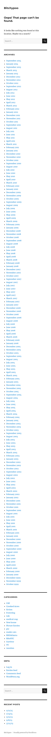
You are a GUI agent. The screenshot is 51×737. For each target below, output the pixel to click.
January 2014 (12, 64)
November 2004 (13, 388)
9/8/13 (9, 720)
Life (8, 616)
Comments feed (13, 673)
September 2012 (13, 86)
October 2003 (12, 430)
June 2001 (10, 520)
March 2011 (11, 144)
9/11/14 (9, 710)
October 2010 (12, 160)
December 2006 (13, 308)
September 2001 (13, 510)
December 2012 (13, 77)
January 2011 (12, 150)
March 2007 (11, 298)
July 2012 (10, 93)
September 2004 (13, 395)
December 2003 (13, 423)
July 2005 (10, 362)
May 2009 (10, 215)
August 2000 (12, 552)
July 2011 (10, 131)
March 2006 (11, 337)
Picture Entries (13, 625)
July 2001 (10, 517)
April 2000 (11, 565)
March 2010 (11, 183)
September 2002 (13, 472)
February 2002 (13, 494)
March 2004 (11, 414)
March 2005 (11, 375)
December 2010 (13, 154)
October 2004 (12, 391)
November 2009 (13, 195)
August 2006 (12, 321)
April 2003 (11, 449)
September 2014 (13, 61)
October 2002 (12, 468)
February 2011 (12, 147)
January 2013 (12, 73)
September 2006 (14, 317)
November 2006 (13, 311)
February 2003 (12, 456)
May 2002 (10, 484)
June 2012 (10, 96)
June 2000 (10, 558)
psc (7, 629)
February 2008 (13, 263)
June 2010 (10, 173)
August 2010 (11, 167)
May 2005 (10, 369)
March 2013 (11, 70)
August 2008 (12, 244)
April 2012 (10, 102)
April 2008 (11, 256)
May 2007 (10, 292)
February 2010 (12, 186)
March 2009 (11, 221)
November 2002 (13, 465)
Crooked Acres (12, 606)
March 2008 (11, 260)
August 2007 (12, 282)
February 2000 (13, 571)
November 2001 (13, 504)
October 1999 (12, 584)
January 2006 (12, 343)
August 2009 (12, 205)
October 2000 (12, 546)
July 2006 (10, 324)
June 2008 (10, 250)
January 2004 (12, 420)
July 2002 (10, 478)
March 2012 (11, 105)
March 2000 (11, 568)
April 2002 (11, 488)
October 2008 (12, 237)
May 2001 (10, 523)
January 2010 (12, 189)
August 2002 (12, 475)
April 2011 (10, 141)
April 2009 (11, 218)
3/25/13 (9, 723)
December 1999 (13, 578)
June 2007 (10, 289)
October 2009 (12, 199)
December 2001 (13, 501)
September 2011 (13, 125)
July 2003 (10, 440)
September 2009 (14, 202)
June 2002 (10, 481)
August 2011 (11, 128)
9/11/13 (9, 717)
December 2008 (13, 231)
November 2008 (13, 234)
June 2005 (10, 366)
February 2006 (13, 340)
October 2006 (12, 314)
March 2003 (11, 452)
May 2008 (10, 253)
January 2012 (12, 112)
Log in (9, 667)
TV (7, 645)
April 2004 (11, 411)
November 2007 (13, 273)
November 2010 (13, 157)
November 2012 (13, 80)
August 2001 (11, 513)
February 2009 (13, 224)
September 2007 (13, 279)
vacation (10, 648)
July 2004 (10, 401)
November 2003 (13, 427)
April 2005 (11, 372)
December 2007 (13, 269)
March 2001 (11, 529)
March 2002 (11, 491)
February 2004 (13, 417)
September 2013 (13, 67)
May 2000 (10, 562)
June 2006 (11, 327)
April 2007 (11, 295)
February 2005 (13, 379)
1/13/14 (9, 714)
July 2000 (10, 555)
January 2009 (12, 228)
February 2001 (12, 533)
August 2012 (11, 89)
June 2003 (10, 443)
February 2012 (12, 109)
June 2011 (10, 134)
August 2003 (12, 436)
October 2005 (12, 353)
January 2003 (12, 459)
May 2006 (10, 330)
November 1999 (13, 581)
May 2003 (10, 446)
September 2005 (13, 356)
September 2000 (13, 549)
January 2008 (12, 266)
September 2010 (13, 163)
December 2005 (13, 346)
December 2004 (13, 385)
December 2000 (13, 539)
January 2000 (12, 574)
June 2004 (10, 404)
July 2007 (10, 285)
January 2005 (12, 382)
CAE (8, 603)
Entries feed (11, 670)
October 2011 (12, 122)
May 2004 (10, 407)
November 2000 (13, 542)
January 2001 (12, 536)
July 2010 (10, 170)
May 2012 (10, 99)
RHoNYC (10, 638)
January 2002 (12, 497)
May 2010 (10, 176)
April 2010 (10, 179)
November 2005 (13, 350)
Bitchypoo (11, 8)
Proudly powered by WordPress (25, 733)
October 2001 (12, 507)
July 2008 (10, 247)
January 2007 (12, 305)
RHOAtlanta (11, 635)
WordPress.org (13, 677)
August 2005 (12, 359)
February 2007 (12, 301)
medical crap (12, 619)
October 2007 (12, 276)
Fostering (10, 613)
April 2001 (10, 526)
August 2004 (12, 398)
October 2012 (12, 83)
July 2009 (10, 208)
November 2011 (13, 118)
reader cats (11, 632)
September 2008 (13, 240)
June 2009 (11, 211)
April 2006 (11, 334)
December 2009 (13, 192)
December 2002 (13, 462)
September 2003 (13, 433)
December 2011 (13, 115)
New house (11, 622)
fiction (9, 609)
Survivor (10, 642)
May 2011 (10, 138)
